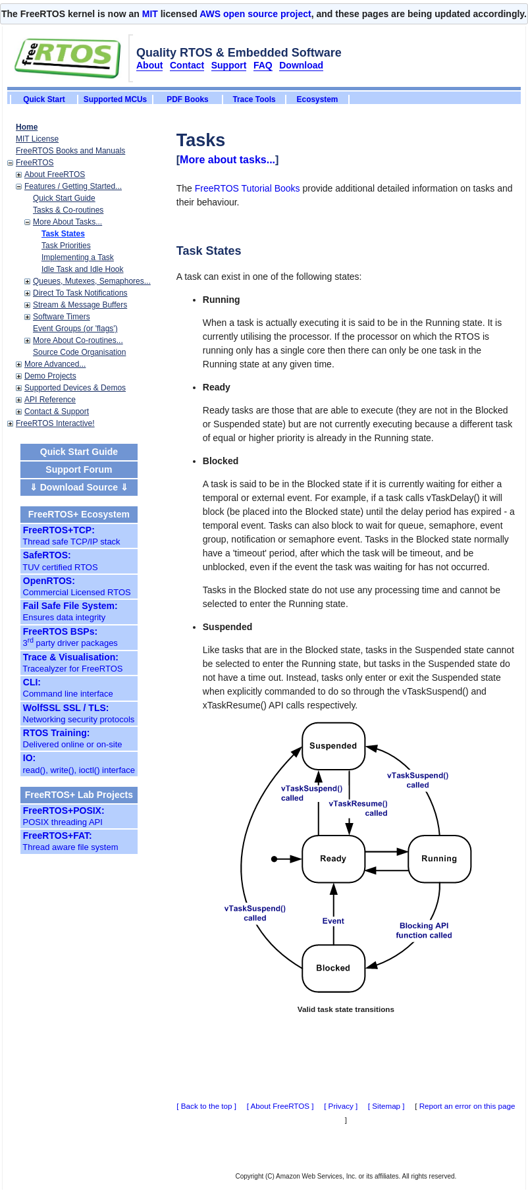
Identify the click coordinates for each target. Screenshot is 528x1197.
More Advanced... (55, 364)
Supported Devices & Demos (75, 387)
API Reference (50, 399)
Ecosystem (317, 99)
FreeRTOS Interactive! (55, 423)
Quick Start (44, 99)
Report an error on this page (467, 1106)
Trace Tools (253, 99)
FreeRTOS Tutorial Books (247, 188)
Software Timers (61, 316)
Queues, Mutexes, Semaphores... (92, 281)
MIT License (37, 139)
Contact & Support (56, 411)
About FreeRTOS (54, 174)
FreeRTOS (35, 162)
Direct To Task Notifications (80, 293)
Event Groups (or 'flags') (75, 328)
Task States (63, 233)
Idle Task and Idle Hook (82, 269)
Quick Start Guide (64, 198)
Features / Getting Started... (73, 186)
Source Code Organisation (79, 352)
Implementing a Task (77, 257)
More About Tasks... (67, 221)
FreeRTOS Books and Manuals (70, 150)
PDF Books (187, 99)
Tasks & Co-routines (68, 210)
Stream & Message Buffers (80, 304)
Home (27, 127)
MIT (150, 14)
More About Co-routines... (78, 340)
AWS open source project (255, 14)
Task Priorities (66, 245)
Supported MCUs (115, 99)
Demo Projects (50, 376)
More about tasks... (227, 159)
